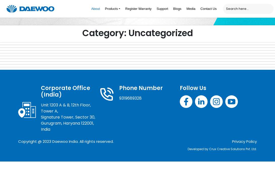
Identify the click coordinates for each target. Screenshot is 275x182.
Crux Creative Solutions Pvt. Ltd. (233, 149)
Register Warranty (138, 9)
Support (162, 9)
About (95, 9)
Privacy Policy (244, 141)
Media (190, 9)
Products (111, 9)
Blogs (177, 9)
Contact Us (209, 9)
